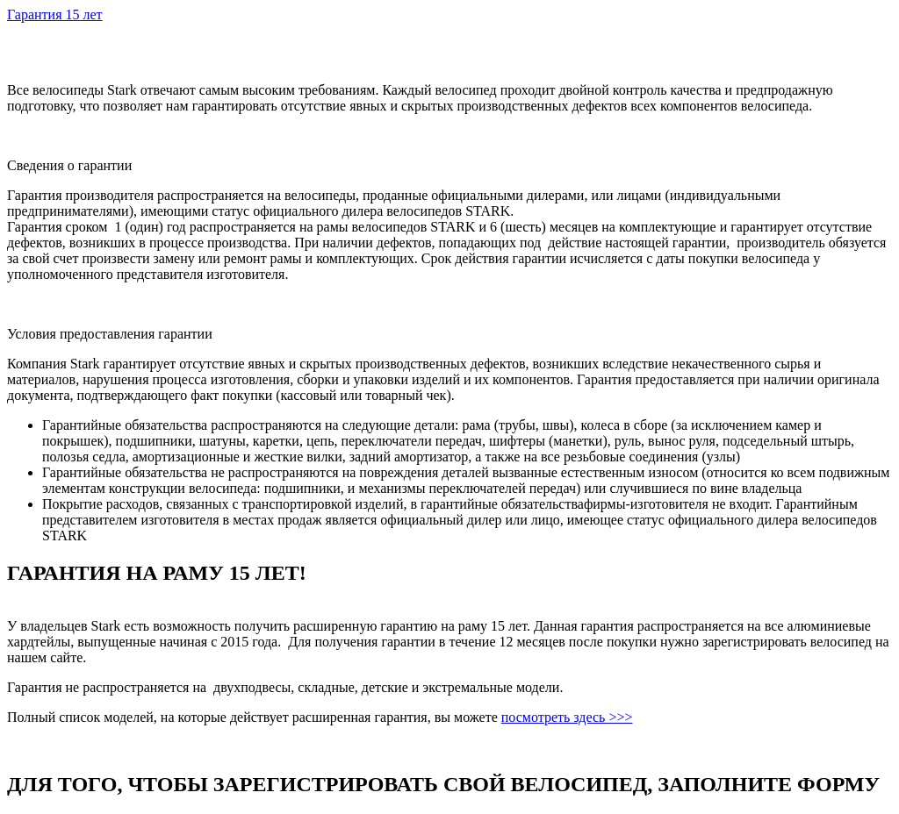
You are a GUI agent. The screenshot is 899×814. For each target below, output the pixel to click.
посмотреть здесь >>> (567, 717)
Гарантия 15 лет (55, 14)
